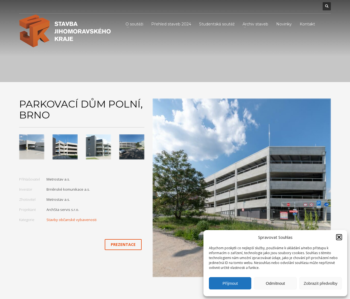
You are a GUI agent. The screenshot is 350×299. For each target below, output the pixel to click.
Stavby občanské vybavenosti (71, 219)
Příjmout (230, 283)
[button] (339, 237)
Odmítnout (275, 283)
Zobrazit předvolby (320, 283)
